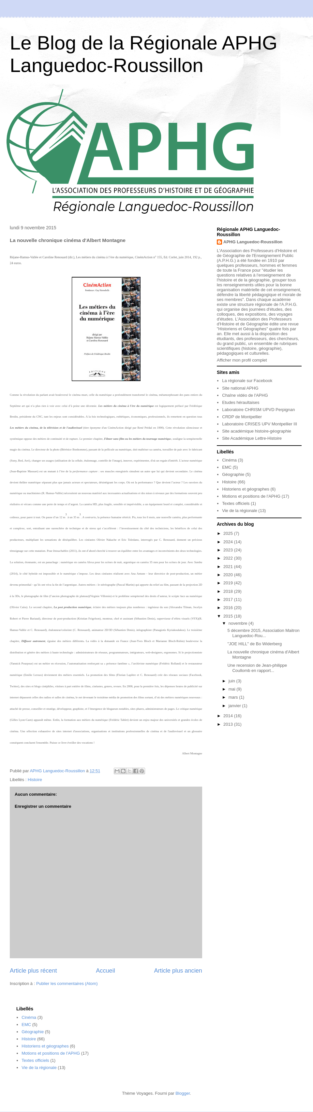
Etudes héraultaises (240, 402)
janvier (235, 705)
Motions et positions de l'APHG (251, 496)
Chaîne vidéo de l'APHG (245, 395)
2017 (228, 599)
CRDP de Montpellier (242, 416)
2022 (228, 558)
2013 (228, 724)
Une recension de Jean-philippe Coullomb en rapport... (257, 668)
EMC (226, 467)
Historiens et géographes (245, 489)
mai (233, 689)
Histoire (35, 779)
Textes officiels (235, 503)
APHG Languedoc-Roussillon (252, 241)
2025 (228, 533)
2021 (228, 566)
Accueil (105, 970)
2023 (228, 550)
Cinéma (229, 460)
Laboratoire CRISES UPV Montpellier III (259, 423)
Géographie (233, 474)
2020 (228, 574)
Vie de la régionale (239, 510)
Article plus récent (33, 970)
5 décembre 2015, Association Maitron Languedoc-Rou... (263, 633)
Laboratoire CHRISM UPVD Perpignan (258, 409)
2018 (228, 591)
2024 (228, 541)
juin (232, 680)
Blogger (182, 1093)
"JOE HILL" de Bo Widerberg (254, 643)
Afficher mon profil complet (242, 360)
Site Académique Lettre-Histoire (252, 438)
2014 (228, 715)
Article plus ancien (178, 970)
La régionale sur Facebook (247, 380)
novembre (238, 623)
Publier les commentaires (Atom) (67, 983)
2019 (228, 582)
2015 (228, 616)
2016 (228, 607)
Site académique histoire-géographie (256, 431)
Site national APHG (240, 388)
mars (234, 697)
